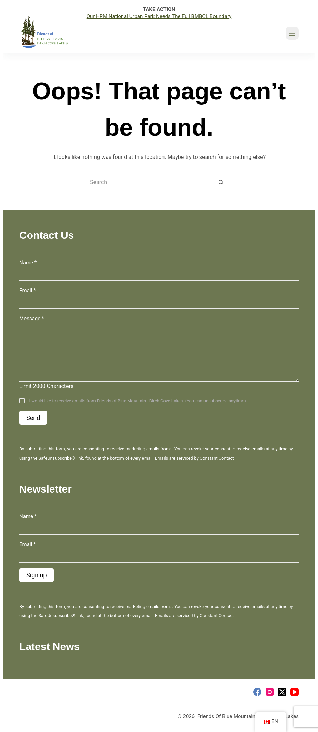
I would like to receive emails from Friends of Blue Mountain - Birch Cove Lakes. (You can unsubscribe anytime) (137, 400)
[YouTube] (294, 692)
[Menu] (292, 33)
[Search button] (221, 182)
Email (27, 290)
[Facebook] (257, 692)
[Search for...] (152, 182)
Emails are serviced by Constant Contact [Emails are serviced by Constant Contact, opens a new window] (194, 458)
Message (31, 318)
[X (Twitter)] (282, 692)
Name (28, 262)
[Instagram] (270, 692)
